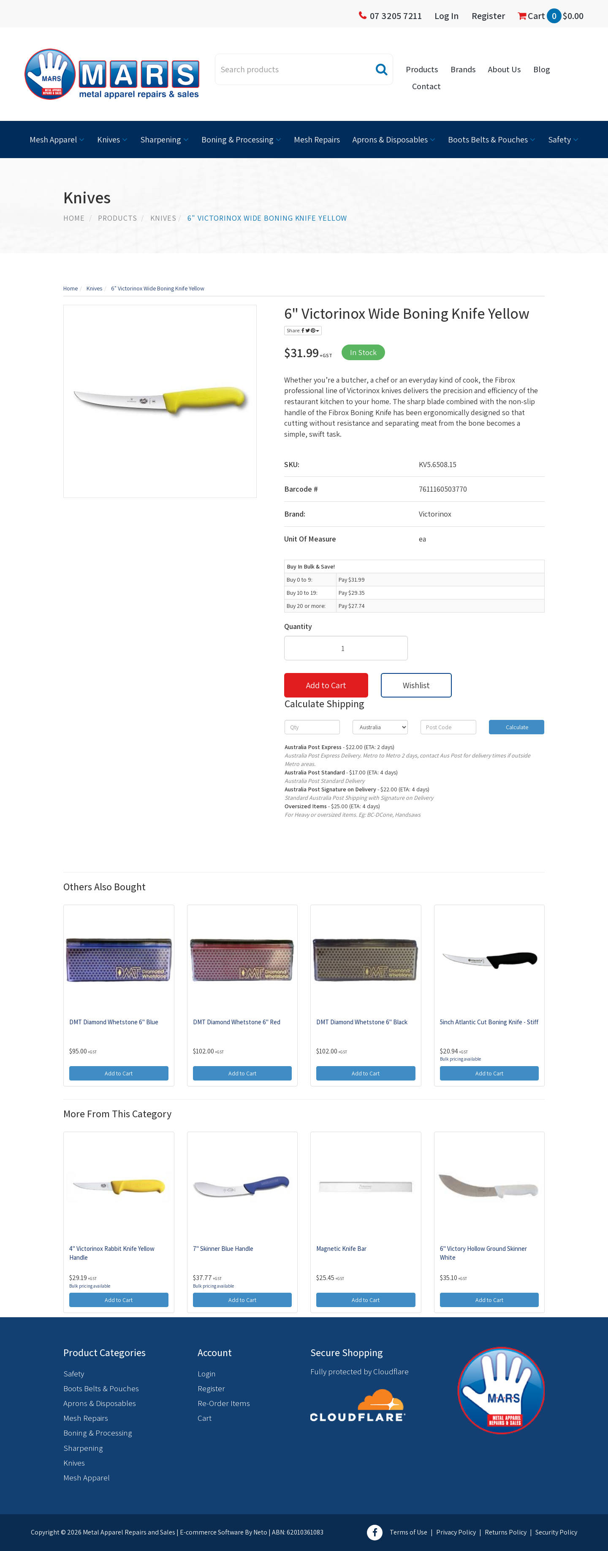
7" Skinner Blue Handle (223, 1249)
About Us (504, 69)
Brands (463, 69)
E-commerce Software (212, 1532)
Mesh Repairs (317, 139)
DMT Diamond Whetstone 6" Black (361, 1022)
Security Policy (556, 1532)
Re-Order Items (224, 1403)
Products (422, 69)
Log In (446, 16)
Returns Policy (506, 1532)
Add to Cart (326, 685)
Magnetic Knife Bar (341, 1249)
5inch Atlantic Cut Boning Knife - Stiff (489, 1022)
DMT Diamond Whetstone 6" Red (236, 1022)
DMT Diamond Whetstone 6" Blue (113, 1022)
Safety (559, 139)
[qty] (312, 727)
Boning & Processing (237, 139)
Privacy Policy (456, 1532)
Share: (303, 330)
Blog (541, 69)
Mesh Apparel (53, 139)
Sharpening (160, 139)
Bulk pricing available (460, 1059)
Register (488, 16)
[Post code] (448, 727)
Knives (108, 139)
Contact (426, 86)
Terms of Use (408, 1532)
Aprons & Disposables (390, 139)
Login (207, 1373)
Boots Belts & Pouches (488, 139)
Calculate (516, 727)
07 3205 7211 (396, 16)
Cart (551, 15)
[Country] (380, 727)
